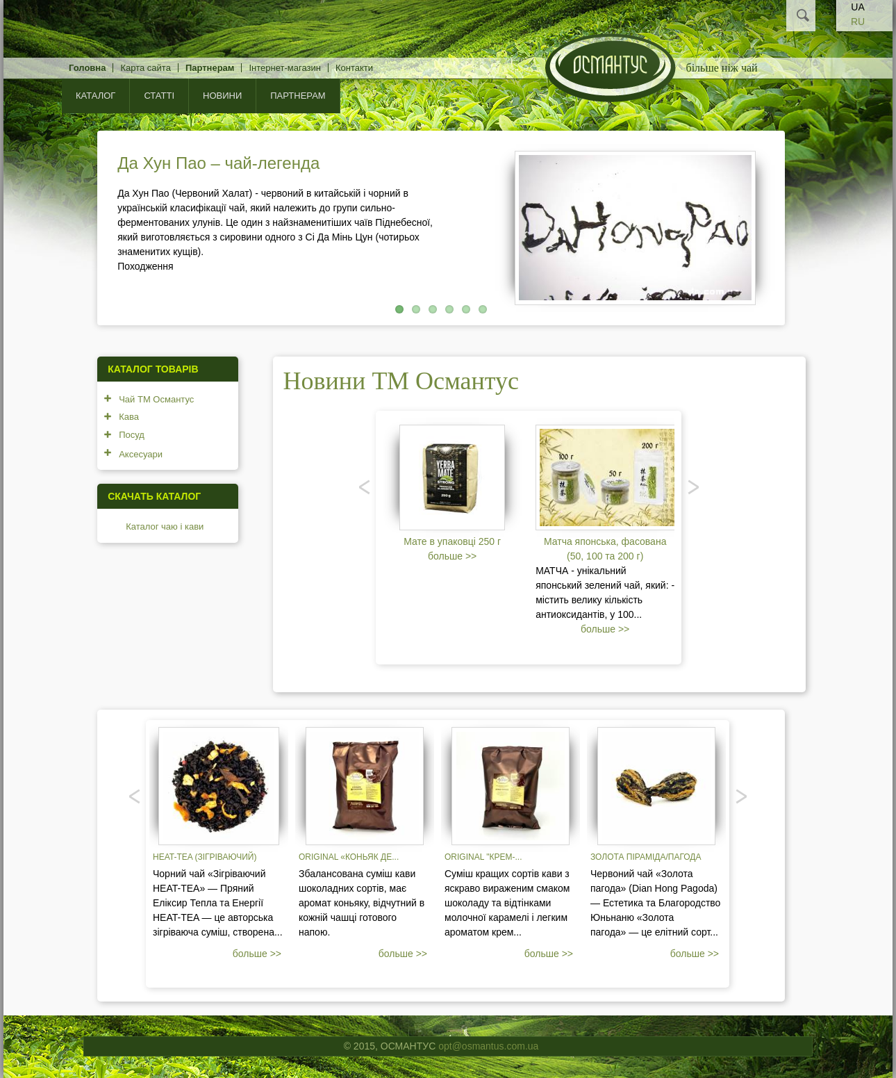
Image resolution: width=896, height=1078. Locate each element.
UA (857, 7)
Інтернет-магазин (284, 67)
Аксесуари (141, 454)
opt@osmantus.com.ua (488, 1046)
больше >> (452, 556)
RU (858, 21)
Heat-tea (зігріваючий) (204, 857)
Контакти (354, 67)
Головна (87, 67)
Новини (222, 95)
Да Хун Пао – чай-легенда (218, 163)
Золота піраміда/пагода (645, 857)
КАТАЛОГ (95, 95)
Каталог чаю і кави (165, 526)
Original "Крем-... (483, 857)
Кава (129, 416)
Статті (159, 95)
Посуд (131, 435)
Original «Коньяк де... (349, 857)
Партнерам (210, 67)
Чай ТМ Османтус (156, 399)
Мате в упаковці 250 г (452, 541)
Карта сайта (145, 67)
